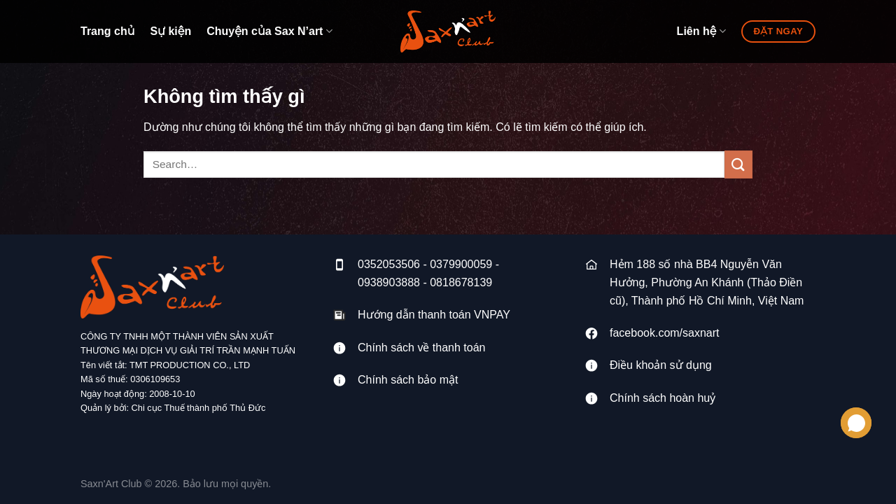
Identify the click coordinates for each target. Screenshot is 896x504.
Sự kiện (170, 31)
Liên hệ (701, 31)
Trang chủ (107, 31)
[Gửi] (738, 164)
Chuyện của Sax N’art (269, 31)
